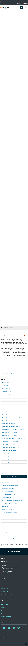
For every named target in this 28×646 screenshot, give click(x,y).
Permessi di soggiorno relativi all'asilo (9, 462)
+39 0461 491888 (5, 585)
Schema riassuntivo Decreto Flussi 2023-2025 (12, 403)
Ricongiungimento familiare (7, 473)
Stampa (4, 365)
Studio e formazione (6, 479)
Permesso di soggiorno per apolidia (9, 450)
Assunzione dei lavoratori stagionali (9, 476)
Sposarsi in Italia (5, 530)
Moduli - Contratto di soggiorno (8, 373)
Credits (2, 610)
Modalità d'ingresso (6, 388)
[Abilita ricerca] (21, 7)
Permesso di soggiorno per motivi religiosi (10, 459)
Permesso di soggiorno (6, 406)
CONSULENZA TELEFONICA (11, 570)
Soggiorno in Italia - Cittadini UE (8, 538)
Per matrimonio (5, 521)
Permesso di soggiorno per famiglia (9, 414)
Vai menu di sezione (8, 327)
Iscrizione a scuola (5, 482)
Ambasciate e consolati (6, 391)
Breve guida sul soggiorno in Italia (9, 394)
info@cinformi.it (5, 591)
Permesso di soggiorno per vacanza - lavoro (10, 453)
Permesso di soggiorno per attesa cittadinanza (11, 426)
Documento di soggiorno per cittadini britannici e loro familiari (14, 438)
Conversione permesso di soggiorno (9, 468)
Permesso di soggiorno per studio (8, 423)
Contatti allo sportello (4, 604)
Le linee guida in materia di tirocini (9, 494)
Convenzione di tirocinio (7, 497)
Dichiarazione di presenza (7, 409)
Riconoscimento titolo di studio (8, 488)
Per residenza (4, 518)
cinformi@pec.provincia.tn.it (7, 594)
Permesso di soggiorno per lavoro (8, 412)
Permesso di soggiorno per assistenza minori (11, 447)
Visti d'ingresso (5, 385)
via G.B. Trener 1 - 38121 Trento (7, 582)
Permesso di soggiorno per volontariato (10, 435)
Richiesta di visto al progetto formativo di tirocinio (12, 500)
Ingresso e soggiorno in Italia (7, 382)
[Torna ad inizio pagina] (26, 644)
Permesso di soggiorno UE (7, 420)
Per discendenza (5, 524)
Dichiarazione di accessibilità (6, 616)
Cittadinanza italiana (6, 515)
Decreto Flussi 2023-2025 (7, 400)
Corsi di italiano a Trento (7, 509)
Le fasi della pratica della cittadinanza (9, 527)
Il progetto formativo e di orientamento (10, 503)
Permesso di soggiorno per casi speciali (9, 471)
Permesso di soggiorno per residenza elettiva (11, 456)
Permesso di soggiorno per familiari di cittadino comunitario (14, 417)
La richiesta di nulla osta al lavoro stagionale (10, 361)
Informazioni (8, 331)
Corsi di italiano (5, 506)
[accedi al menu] (26, 8)
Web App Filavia (5, 572)
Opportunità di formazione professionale (10, 485)
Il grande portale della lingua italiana (9, 512)
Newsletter (3, 607)
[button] (18, 3)
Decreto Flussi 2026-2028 (7, 397)
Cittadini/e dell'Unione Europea (8, 533)
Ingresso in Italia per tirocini (7, 491)
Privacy (2, 613)
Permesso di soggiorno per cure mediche (10, 441)
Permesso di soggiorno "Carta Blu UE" (9, 465)
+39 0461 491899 (5, 588)
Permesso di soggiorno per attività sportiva (10, 432)
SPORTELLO (4, 570)
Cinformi (2, 331)
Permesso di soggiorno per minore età (9, 444)
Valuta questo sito (14, 552)
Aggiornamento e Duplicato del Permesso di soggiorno (13, 429)
